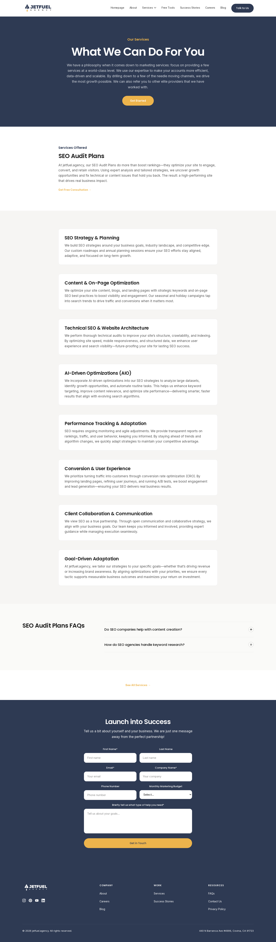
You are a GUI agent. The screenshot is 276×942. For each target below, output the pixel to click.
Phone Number (110, 786)
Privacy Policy (217, 909)
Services (149, 7)
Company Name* (166, 767)
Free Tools (168, 7)
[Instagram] (24, 900)
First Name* (110, 749)
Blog (223, 7)
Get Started (138, 100)
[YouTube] (36, 900)
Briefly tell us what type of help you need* (138, 805)
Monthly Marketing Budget (165, 786)
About (133, 7)
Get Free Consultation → (74, 189)
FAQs (211, 893)
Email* (110, 767)
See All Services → (138, 685)
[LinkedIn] (43, 900)
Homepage (117, 7)
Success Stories (190, 7)
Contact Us (215, 901)
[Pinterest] (30, 900)
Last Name (166, 749)
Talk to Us (242, 8)
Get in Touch (138, 843)
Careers (210, 7)
